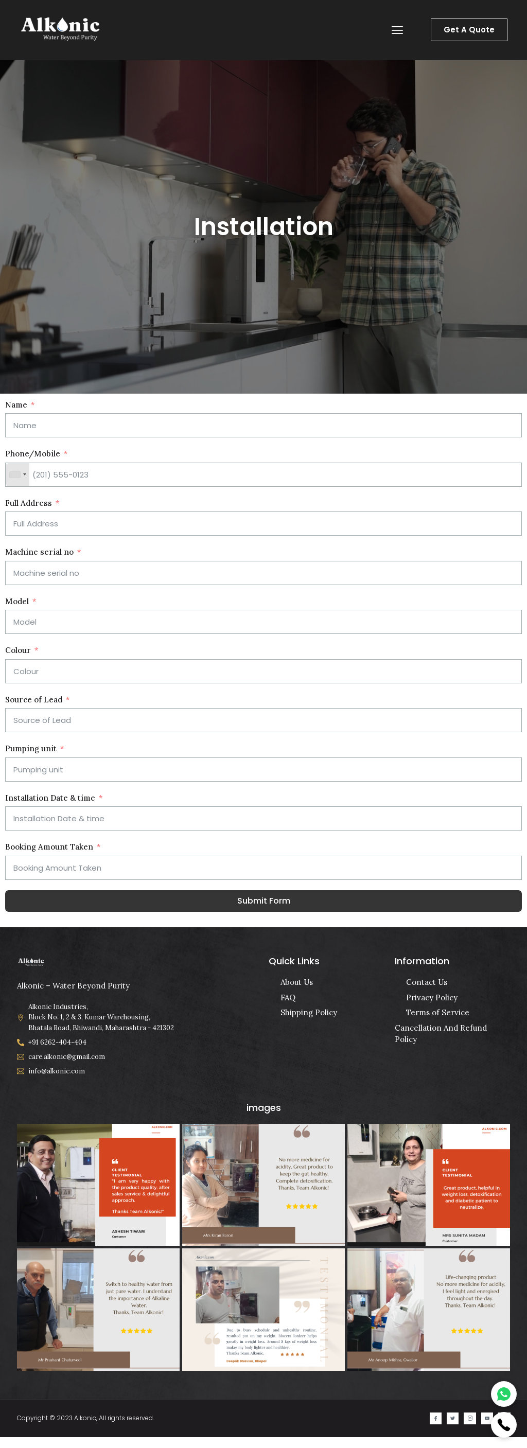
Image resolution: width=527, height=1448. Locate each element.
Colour (18, 650)
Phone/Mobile (32, 453)
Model (17, 601)
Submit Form (263, 901)
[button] (397, 30)
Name (16, 405)
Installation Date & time (50, 798)
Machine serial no (39, 552)
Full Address (28, 503)
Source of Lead (33, 699)
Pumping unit (31, 748)
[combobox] (17, 474)
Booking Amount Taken (49, 847)
